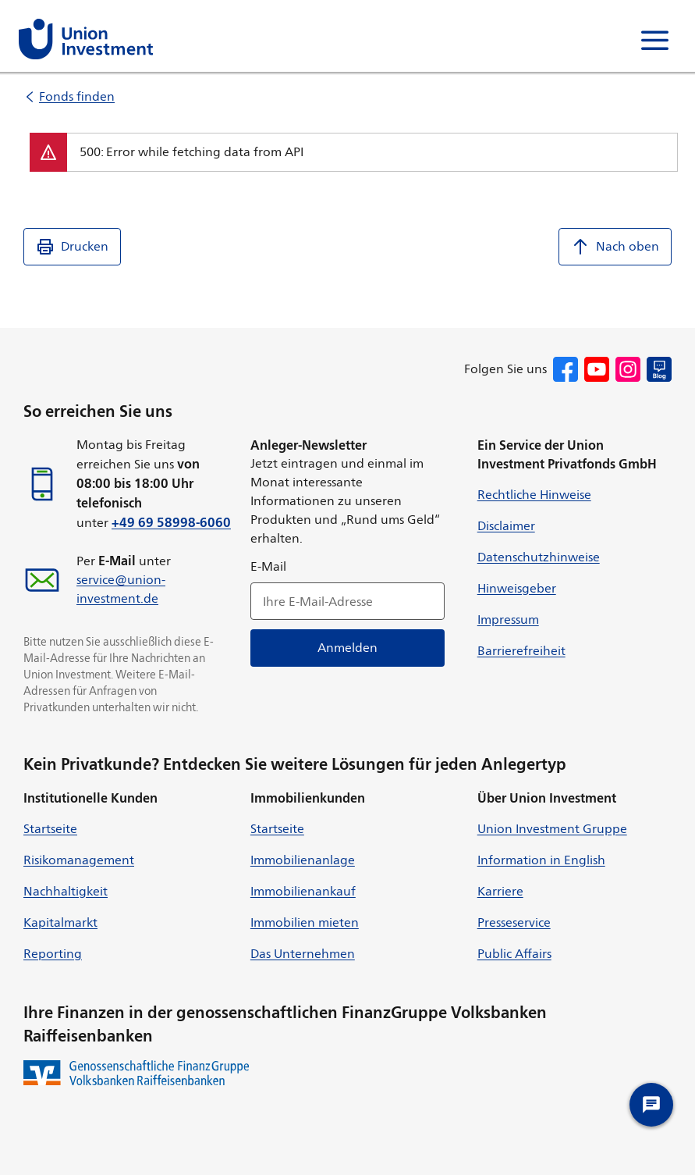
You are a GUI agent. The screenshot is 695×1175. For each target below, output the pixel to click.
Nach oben (615, 246)
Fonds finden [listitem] (77, 96)
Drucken (72, 246)
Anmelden (347, 647)
